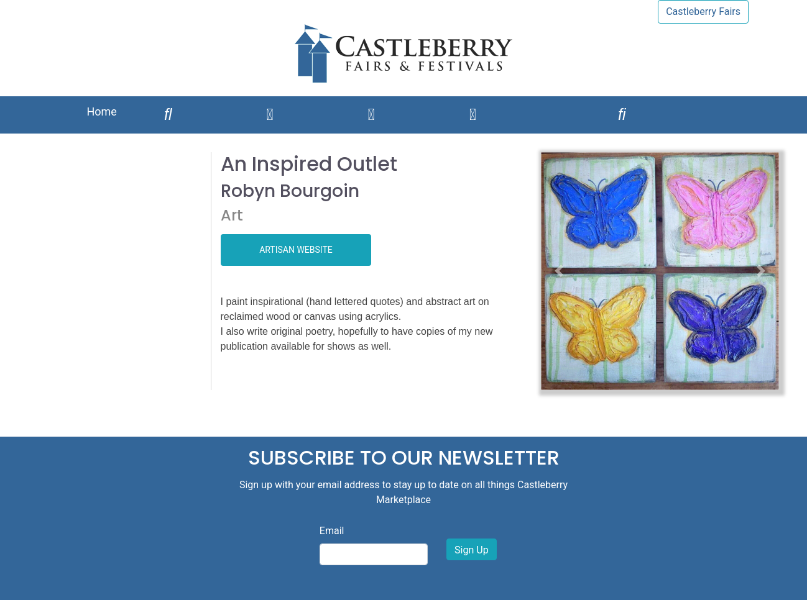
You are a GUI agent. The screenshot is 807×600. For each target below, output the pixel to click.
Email (332, 531)
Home (101, 111)
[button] (558, 271)
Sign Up (471, 550)
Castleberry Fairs (703, 11)
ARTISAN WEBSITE (296, 250)
